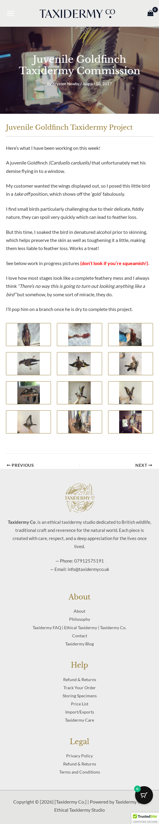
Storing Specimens (80, 695)
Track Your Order (79, 687)
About (79, 611)
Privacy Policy (79, 755)
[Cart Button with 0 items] (144, 795)
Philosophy (79, 619)
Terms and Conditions (79, 771)
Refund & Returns (79, 679)
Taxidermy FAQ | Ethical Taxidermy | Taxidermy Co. (79, 627)
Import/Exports (79, 711)
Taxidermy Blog (79, 643)
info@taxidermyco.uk (88, 569)
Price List (79, 703)
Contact (79, 635)
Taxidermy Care (79, 720)
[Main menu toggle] (10, 13)
